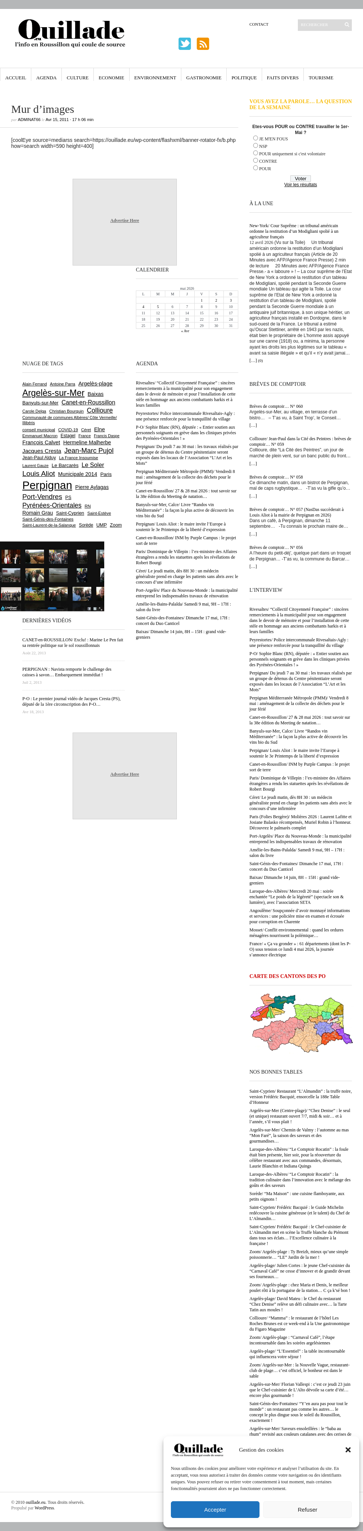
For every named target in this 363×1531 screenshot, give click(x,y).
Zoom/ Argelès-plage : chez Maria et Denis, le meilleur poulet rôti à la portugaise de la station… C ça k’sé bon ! (299, 1287)
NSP (263, 146)
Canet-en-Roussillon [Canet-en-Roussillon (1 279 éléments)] (88, 402)
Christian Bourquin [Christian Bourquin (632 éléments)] (66, 411)
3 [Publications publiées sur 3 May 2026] (231, 300)
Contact (258, 24)
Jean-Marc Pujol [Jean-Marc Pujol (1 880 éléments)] (89, 450)
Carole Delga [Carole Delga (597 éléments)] (34, 411)
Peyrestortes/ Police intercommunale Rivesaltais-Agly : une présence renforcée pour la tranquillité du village (298, 642)
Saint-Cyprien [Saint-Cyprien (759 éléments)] (70, 513)
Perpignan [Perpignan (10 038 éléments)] (47, 485)
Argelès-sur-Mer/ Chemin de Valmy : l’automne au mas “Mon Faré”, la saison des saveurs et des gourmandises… (299, 1135)
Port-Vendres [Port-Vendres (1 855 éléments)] (42, 497)
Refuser (308, 1509)
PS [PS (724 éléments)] (68, 497)
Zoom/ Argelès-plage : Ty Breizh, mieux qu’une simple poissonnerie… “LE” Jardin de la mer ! (298, 1254)
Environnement (155, 77)
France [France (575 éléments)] (85, 435)
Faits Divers (283, 77)
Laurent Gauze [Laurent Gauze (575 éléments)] (35, 465)
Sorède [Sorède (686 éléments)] (86, 525)
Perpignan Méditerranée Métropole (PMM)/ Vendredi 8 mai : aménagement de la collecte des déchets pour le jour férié (298, 703)
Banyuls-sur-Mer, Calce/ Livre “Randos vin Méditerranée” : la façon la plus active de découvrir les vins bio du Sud (298, 736)
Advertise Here (124, 220)
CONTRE (268, 161)
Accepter (215, 1509)
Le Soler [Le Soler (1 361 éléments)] (93, 464)
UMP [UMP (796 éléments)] (101, 525)
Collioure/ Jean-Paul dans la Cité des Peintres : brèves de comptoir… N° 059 (300, 441)
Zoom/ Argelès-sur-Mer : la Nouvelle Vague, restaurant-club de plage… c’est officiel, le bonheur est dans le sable (299, 1370)
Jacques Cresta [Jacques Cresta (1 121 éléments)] (41, 451)
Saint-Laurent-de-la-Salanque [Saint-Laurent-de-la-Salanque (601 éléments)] (49, 525)
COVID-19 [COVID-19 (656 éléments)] (68, 430)
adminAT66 (29, 119)
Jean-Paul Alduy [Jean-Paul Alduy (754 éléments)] (39, 457)
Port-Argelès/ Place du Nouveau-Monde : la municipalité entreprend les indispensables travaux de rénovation (300, 838)
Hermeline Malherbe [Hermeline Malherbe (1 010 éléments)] (87, 442)
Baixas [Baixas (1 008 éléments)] (95, 394)
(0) (260, 360)
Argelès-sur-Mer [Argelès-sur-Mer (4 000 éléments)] (53, 393)
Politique (244, 77)
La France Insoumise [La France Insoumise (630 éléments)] (78, 457)
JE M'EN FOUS (273, 139)
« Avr (185, 331)
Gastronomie (204, 77)
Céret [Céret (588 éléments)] (86, 430)
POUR (265, 168)
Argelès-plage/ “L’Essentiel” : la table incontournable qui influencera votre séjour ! (297, 1354)
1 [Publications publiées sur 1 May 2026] (202, 300)
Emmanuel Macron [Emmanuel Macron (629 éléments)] (39, 435)
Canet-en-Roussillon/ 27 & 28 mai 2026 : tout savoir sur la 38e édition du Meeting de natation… (299, 720)
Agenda (46, 77)
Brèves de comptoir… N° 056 (276, 547)
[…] (253, 360)
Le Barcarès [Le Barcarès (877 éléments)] (65, 465)
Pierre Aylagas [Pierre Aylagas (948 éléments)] (92, 487)
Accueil (15, 77)
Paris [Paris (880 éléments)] (105, 474)
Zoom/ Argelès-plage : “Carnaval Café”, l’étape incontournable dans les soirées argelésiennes (292, 1340)
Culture (78, 77)
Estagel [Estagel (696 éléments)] (68, 435)
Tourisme (321, 77)
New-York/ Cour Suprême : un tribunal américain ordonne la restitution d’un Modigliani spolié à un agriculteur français (293, 231)
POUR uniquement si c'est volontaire (292, 153)
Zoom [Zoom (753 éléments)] (116, 525)
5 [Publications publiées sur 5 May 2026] (158, 307)
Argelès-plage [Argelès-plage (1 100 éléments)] (95, 384)
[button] (348, 1450)
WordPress (44, 1508)
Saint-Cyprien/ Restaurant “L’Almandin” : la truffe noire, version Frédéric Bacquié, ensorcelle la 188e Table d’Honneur (300, 1097)
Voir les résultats (300, 184)
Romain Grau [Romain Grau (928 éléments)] (37, 513)
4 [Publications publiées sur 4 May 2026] (143, 307)
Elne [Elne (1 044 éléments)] (99, 429)
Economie (111, 77)
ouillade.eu (35, 1502)
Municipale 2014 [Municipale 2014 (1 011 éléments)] (77, 474)
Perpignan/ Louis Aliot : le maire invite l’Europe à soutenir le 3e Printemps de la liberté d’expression (294, 753)
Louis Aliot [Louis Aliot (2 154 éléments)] (38, 473)
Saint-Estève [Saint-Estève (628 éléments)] (99, 513)
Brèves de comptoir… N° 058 (276, 477)
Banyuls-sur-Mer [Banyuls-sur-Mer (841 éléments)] (40, 403)
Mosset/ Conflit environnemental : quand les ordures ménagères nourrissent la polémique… (296, 932)
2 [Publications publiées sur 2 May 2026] (216, 300)
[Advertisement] (46, 312)
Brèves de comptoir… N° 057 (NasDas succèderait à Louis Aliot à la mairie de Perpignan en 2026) (296, 512)
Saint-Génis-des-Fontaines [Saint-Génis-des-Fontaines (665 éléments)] (47, 519)
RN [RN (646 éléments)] (87, 506)
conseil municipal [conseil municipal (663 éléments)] (38, 430)
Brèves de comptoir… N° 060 (276, 406)
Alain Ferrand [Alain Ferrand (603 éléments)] (34, 384)
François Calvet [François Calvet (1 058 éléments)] (41, 442)
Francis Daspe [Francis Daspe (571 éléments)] (107, 435)
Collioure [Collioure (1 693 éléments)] (100, 410)
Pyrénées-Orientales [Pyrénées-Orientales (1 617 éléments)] (52, 505)
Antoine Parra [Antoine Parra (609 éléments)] (62, 384)
